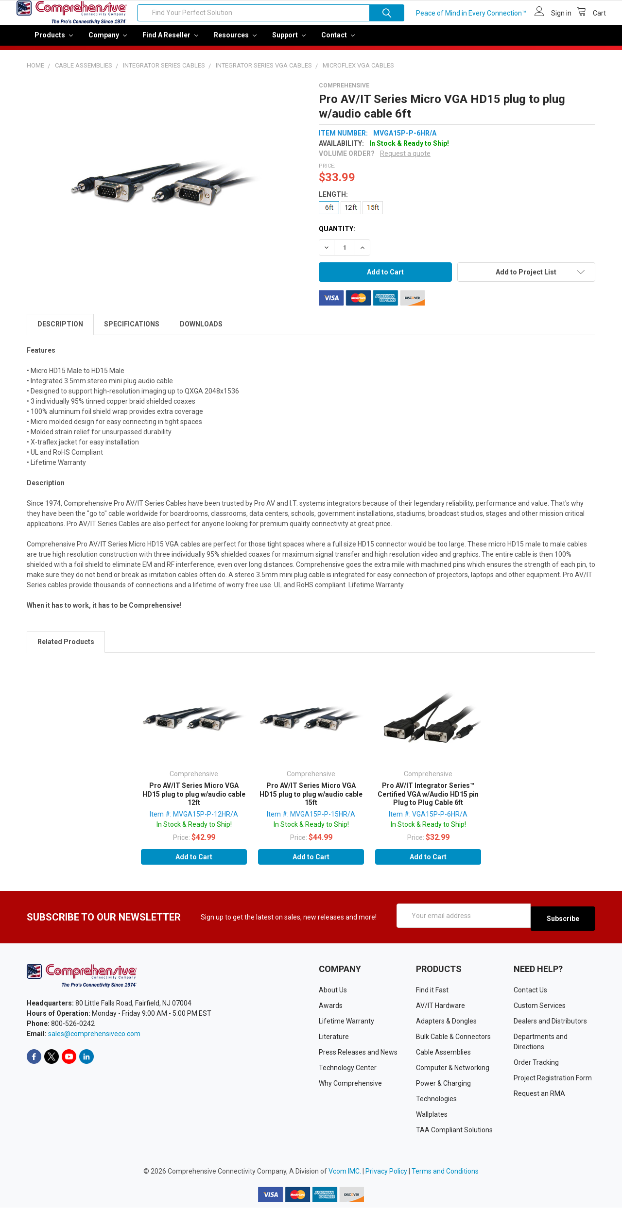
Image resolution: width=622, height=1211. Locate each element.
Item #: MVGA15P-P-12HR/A (194, 821)
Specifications (131, 331)
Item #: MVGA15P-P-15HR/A (311, 821)
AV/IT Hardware (440, 1009)
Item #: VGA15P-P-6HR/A (428, 821)
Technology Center (348, 1071)
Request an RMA (539, 1097)
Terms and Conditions (445, 1174)
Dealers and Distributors (550, 1024)
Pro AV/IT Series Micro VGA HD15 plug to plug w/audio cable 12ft (193, 800)
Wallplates (432, 1118)
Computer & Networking (452, 1071)
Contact (338, 42)
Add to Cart (193, 864)
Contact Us (530, 993)
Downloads (201, 331)
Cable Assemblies (443, 1055)
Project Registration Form (553, 1081)
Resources (235, 42)
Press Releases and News (358, 1055)
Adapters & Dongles (446, 1024)
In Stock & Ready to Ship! (194, 831)
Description (60, 331)
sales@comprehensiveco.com (94, 1037)
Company (107, 42)
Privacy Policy (386, 1174)
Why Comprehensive (350, 1087)
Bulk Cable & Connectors (453, 1040)
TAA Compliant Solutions (454, 1133)
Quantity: (337, 235)
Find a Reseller (170, 42)
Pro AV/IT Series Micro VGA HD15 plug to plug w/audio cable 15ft (311, 800)
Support (289, 42)
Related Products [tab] (65, 648)
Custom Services (540, 1009)
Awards (331, 1009)
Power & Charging (443, 1087)
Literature (334, 1040)
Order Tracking (536, 1066)
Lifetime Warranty (346, 1024)
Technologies (436, 1102)
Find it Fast (432, 993)
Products (54, 42)
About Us (333, 993)
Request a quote (405, 160)
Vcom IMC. (344, 1174)
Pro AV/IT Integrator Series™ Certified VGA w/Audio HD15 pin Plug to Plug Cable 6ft (428, 800)
